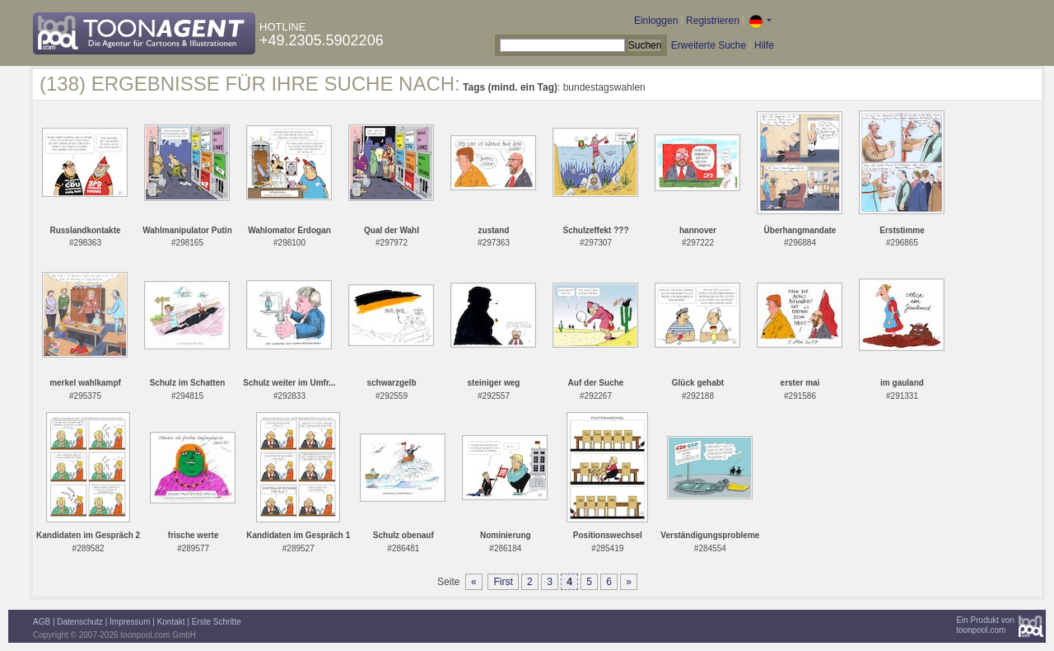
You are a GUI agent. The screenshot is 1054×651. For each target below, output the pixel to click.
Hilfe (764, 45)
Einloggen (656, 20)
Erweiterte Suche (708, 45)
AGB (41, 621)
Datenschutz (80, 621)
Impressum (130, 621)
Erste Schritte (216, 621)
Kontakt (171, 621)
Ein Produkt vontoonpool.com (985, 625)
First (502, 582)
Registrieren (712, 20)
